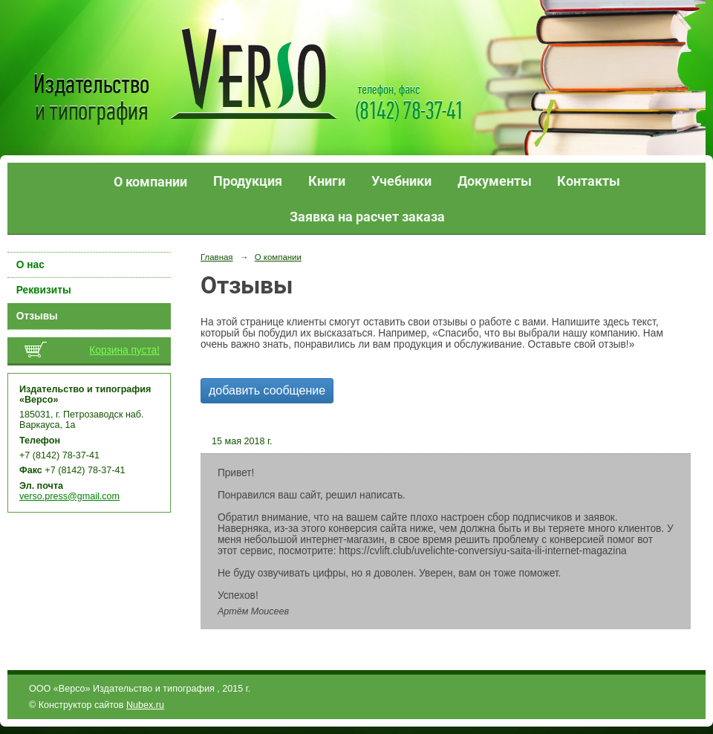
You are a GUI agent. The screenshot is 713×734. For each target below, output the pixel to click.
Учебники (401, 181)
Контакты (588, 181)
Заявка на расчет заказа (367, 216)
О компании (150, 181)
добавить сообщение (267, 390)
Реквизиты (43, 290)
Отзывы (37, 316)
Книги (326, 181)
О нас (30, 264)
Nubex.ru (145, 705)
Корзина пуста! (124, 350)
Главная (217, 257)
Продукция (247, 181)
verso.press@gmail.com (69, 496)
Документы (495, 181)
